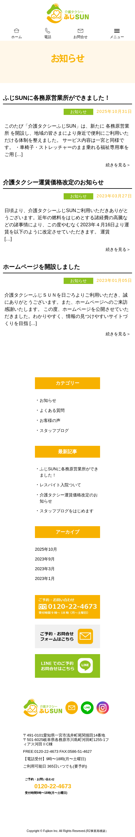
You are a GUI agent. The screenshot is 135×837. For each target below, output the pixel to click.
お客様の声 (50, 420)
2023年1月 (45, 578)
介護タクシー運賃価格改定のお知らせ (53, 182)
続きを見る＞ (118, 164)
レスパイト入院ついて (60, 484)
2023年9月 (45, 559)
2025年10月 (46, 549)
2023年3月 (45, 568)
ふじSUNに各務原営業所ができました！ (56, 98)
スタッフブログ (54, 430)
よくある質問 (52, 410)
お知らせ (48, 400)
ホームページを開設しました (41, 267)
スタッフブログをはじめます (67, 510)
